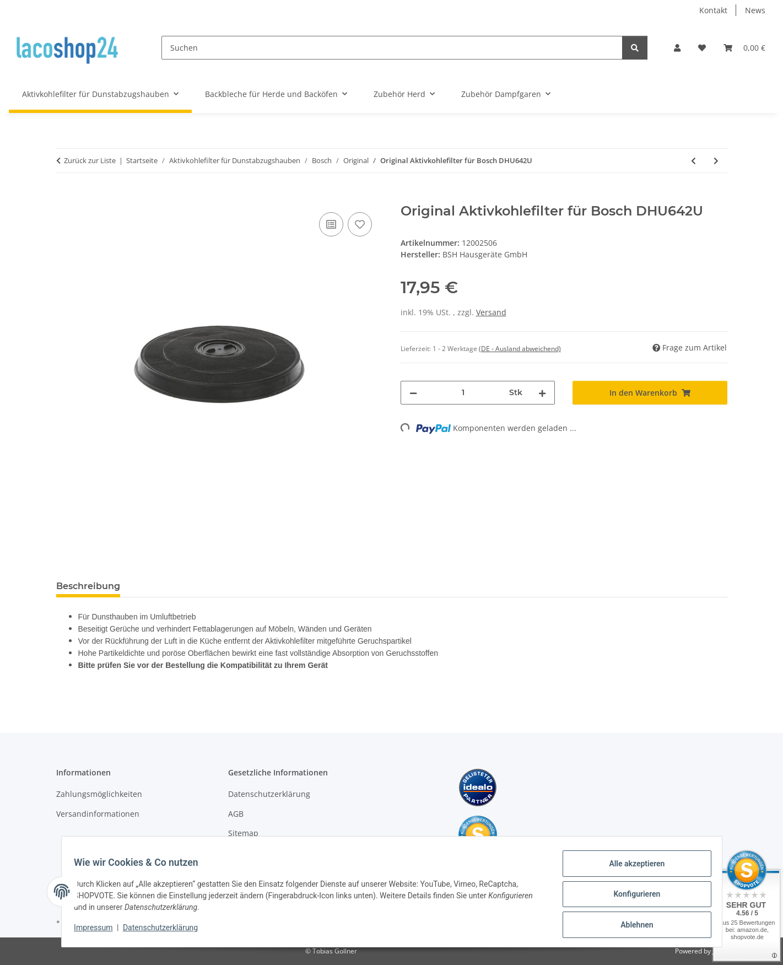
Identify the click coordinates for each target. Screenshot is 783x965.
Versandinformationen (97, 813)
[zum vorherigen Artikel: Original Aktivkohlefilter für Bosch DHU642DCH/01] (693, 160)
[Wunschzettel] (702, 48)
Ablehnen (631, 925)
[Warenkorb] (744, 48)
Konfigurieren (631, 897)
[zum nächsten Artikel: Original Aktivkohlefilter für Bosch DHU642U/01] (716, 160)
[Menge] (463, 392)
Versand (491, 312)
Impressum (98, 930)
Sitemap (243, 833)
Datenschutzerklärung (165, 930)
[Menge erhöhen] (542, 392)
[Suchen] (392, 48)
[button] (677, 48)
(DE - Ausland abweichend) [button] (520, 348)
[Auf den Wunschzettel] (360, 224)
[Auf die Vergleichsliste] (331, 224)
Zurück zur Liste (90, 160)
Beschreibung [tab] (88, 586)
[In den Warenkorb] (65, 197)
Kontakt (713, 10)
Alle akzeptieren (632, 868)
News (755, 10)
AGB (236, 813)
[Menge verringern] (413, 392)
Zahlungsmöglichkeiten (99, 794)
